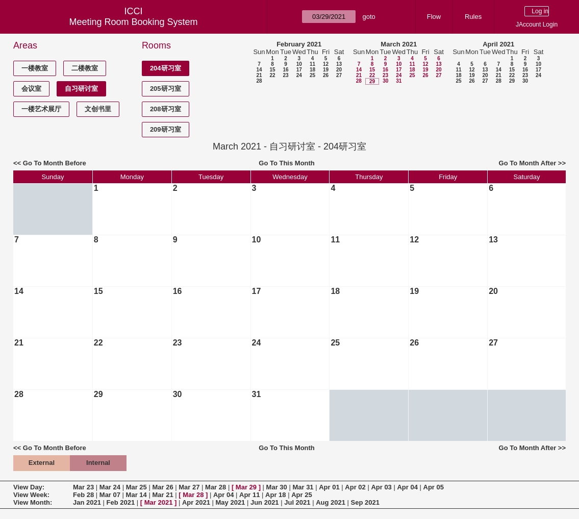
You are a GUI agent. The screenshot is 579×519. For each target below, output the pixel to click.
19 (326, 69)
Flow (434, 16)
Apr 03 (381, 487)
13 (339, 64)
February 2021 (298, 44)
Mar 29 (246, 487)
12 (326, 64)
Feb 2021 (121, 502)
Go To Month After (528, 163)
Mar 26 (162, 487)
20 (339, 69)
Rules (473, 16)
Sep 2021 (365, 502)
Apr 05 (433, 487)
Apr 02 (355, 487)
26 (326, 75)
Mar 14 (136, 495)
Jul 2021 (297, 502)
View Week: (31, 495)
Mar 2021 (158, 502)
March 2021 (399, 44)
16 (285, 69)
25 (312, 75)
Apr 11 (249, 495)
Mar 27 (189, 487)
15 (272, 69)
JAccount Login (537, 24)
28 (259, 81)
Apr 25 (301, 495)
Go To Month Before (54, 163)
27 (339, 75)
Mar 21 (162, 495)
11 (312, 64)
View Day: (28, 487)
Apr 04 (407, 487)
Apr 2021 (196, 502)
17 (299, 69)
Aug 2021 (330, 502)
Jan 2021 (87, 502)
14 (259, 69)
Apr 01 (329, 487)
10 (299, 64)
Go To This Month (287, 163)
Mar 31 (302, 487)
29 (372, 81)
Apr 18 (275, 495)
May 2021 (230, 502)
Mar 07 (109, 495)
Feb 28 (83, 495)
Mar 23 (83, 487)
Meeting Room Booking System (133, 22)
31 (398, 81)
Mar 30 (276, 487)
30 (385, 81)
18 (312, 69)
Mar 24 (109, 487)
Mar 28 (215, 487)
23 (285, 75)
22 (272, 75)
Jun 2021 (264, 502)
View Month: (32, 502)
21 (259, 75)
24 (299, 75)
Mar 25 (136, 487)
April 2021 (498, 44)
